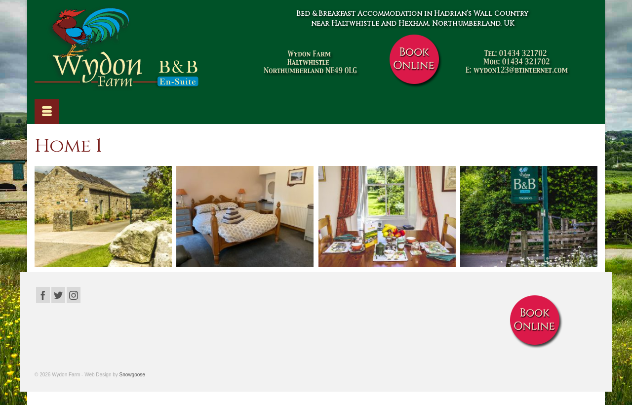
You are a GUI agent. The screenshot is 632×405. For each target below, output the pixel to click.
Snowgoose (132, 374)
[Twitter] (58, 294)
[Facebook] (43, 294)
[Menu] (47, 111)
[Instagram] (73, 294)
